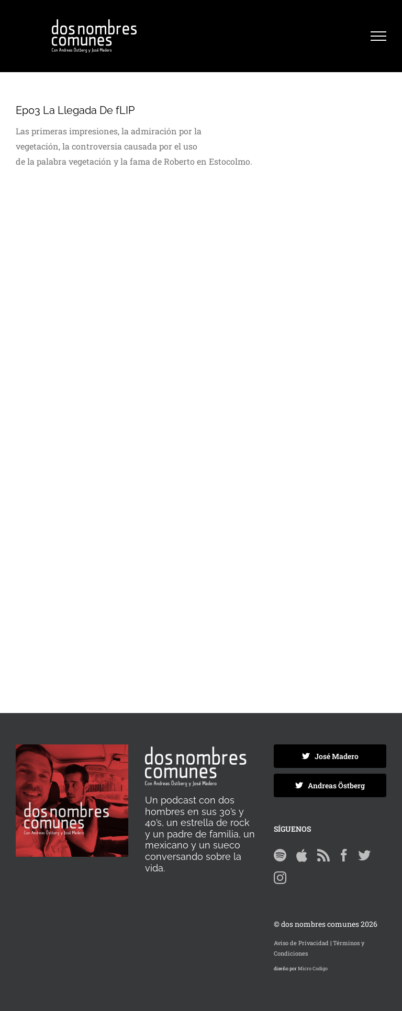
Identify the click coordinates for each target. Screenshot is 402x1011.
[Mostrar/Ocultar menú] (378, 36)
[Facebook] (344, 855)
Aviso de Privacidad (301, 943)
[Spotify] (280, 855)
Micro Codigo (313, 968)
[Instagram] (280, 877)
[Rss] (323, 855)
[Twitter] (364, 855)
